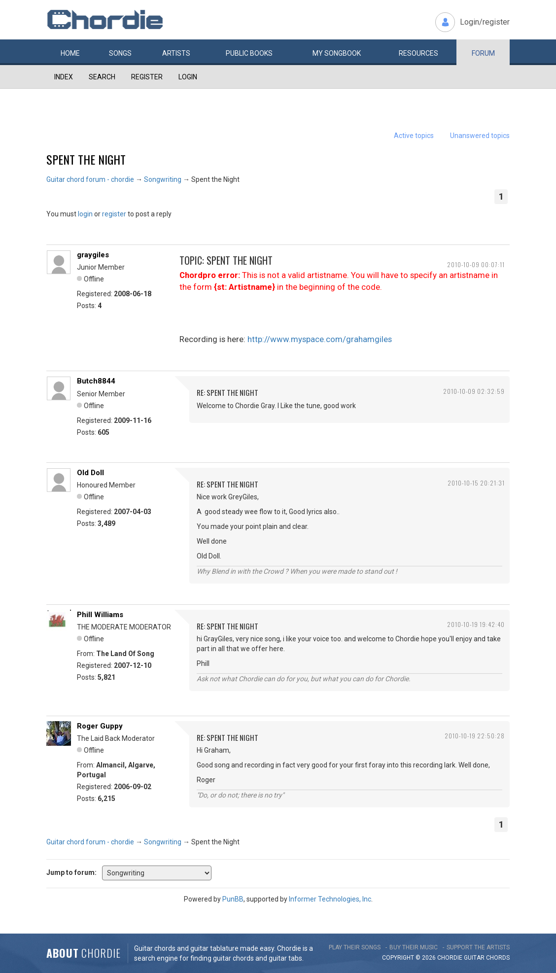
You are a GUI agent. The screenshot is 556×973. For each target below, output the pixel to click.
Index (63, 77)
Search (102, 77)
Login (187, 77)
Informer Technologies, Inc (330, 899)
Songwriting (162, 179)
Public (249, 53)
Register (147, 77)
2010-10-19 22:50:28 (475, 735)
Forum (483, 53)
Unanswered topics (480, 135)
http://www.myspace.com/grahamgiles (319, 339)
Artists (176, 53)
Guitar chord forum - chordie (90, 179)
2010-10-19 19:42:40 (476, 624)
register (114, 214)
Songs (120, 53)
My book (337, 53)
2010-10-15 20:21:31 (476, 483)
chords (498, 957)
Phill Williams (100, 614)
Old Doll (90, 472)
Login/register (485, 22)
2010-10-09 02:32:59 (474, 391)
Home (70, 53)
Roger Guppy (100, 726)
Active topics (414, 135)
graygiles (93, 254)
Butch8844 (96, 381)
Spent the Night (86, 159)
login (85, 214)
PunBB (232, 899)
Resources (418, 53)
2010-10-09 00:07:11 (476, 264)
